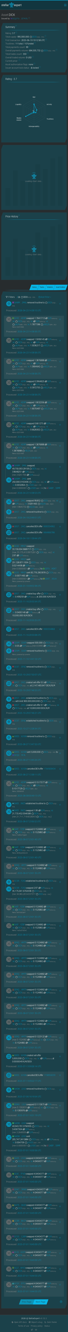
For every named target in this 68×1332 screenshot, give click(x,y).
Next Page (40, 1301)
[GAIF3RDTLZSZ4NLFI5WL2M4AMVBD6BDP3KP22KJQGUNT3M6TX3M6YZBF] (18, 829)
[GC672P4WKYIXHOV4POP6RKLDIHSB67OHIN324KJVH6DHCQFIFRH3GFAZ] (19, 666)
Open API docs (19, 1322)
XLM (51, 318)
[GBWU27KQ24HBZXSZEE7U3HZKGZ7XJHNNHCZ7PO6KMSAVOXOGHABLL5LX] (19, 1104)
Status (47, 1326)
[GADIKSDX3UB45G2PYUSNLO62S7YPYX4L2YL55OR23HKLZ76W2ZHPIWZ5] (18, 803)
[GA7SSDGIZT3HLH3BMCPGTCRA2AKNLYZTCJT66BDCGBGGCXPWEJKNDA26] (19, 1205)
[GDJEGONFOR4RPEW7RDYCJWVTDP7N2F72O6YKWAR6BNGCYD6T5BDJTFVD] (18, 1173)
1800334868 (49, 629)
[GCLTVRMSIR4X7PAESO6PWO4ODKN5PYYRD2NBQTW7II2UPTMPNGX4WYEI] (18, 1267)
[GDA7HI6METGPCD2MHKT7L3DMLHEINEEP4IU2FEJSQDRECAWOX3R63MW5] (19, 1189)
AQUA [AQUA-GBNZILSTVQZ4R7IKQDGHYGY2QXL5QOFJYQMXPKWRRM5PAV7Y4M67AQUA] (45, 503)
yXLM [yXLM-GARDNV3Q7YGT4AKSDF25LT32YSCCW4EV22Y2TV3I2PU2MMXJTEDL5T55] (19, 324)
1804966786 (49, 532)
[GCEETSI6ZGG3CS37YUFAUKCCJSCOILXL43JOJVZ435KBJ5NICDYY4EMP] (19, 318)
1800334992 (49, 526)
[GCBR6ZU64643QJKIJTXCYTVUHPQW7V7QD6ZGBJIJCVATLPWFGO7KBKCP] (19, 1220)
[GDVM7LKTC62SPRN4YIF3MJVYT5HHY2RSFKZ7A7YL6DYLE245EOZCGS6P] (19, 642)
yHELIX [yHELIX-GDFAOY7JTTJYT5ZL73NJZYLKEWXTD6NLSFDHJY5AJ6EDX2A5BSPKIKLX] (48, 324)
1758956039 (49, 1075)
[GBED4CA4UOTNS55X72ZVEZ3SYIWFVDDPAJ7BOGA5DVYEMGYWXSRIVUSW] (19, 736)
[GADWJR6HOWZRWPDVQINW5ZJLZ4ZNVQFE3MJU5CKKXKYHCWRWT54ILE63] (19, 1088)
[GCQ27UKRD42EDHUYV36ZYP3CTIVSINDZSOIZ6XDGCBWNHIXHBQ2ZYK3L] (19, 755)
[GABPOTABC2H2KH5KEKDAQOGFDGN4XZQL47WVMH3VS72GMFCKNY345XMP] (53, 488)
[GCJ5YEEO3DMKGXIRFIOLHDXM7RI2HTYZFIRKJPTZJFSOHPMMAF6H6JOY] (18, 1252)
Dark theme (50, 1322)
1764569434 (49, 768)
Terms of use (23, 1326)
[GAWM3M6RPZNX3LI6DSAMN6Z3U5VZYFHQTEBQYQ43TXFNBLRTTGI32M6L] (19, 302)
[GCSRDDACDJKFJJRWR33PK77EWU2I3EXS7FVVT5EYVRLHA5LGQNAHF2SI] (18, 880)
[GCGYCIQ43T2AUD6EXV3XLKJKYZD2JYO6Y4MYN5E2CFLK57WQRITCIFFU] (19, 1283)
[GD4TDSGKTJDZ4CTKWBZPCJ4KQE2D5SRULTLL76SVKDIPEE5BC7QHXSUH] (50, 578)
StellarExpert (11, 5)
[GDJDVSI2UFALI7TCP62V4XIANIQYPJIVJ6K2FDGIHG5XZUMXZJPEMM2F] (19, 546)
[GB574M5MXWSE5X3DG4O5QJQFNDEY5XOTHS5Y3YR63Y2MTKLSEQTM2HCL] (19, 500)
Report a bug (35, 1322)
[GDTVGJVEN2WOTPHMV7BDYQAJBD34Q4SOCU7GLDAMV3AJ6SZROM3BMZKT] (50, 568)
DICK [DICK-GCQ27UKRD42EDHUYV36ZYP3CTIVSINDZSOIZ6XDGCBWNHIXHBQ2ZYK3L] (37, 36)
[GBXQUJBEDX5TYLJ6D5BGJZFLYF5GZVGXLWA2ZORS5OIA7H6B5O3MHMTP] (19, 865)
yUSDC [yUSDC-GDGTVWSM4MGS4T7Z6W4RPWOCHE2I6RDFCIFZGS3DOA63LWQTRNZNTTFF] (33, 485)
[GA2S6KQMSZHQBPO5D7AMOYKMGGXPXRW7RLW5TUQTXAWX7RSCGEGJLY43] (19, 1158)
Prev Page (26, 1301)
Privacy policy (36, 1326)
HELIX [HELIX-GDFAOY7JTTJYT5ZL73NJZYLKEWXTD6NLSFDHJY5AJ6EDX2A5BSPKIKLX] (29, 450)
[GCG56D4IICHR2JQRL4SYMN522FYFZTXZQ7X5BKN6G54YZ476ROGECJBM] (19, 1236)
